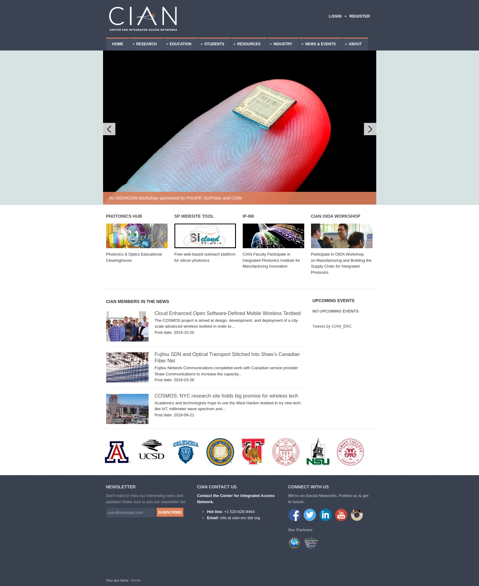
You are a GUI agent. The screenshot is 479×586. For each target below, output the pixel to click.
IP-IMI (248, 216)
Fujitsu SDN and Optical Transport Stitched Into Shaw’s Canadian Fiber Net (227, 357)
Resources (246, 45)
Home (117, 44)
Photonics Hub (124, 216)
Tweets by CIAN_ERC (332, 326)
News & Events (317, 45)
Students (211, 45)
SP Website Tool (194, 216)
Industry (279, 45)
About (352, 45)
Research (143, 45)
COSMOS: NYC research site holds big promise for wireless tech (226, 395)
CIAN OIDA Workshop (335, 216)
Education (177, 45)
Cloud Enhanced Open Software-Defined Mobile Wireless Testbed (228, 313)
